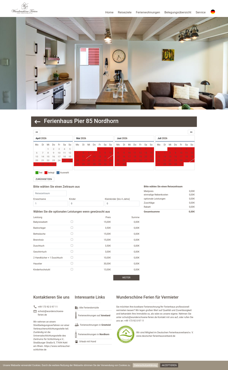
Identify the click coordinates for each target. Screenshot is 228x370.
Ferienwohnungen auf (94, 315)
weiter (126, 277)
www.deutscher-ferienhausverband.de (155, 336)
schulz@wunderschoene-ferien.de (139, 317)
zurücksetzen (44, 179)
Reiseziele (124, 12)
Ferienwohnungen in (95, 325)
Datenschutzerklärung (145, 365)
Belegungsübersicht (177, 12)
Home (109, 12)
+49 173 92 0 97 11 (48, 306)
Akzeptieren (169, 365)
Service (201, 12)
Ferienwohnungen (148, 12)
